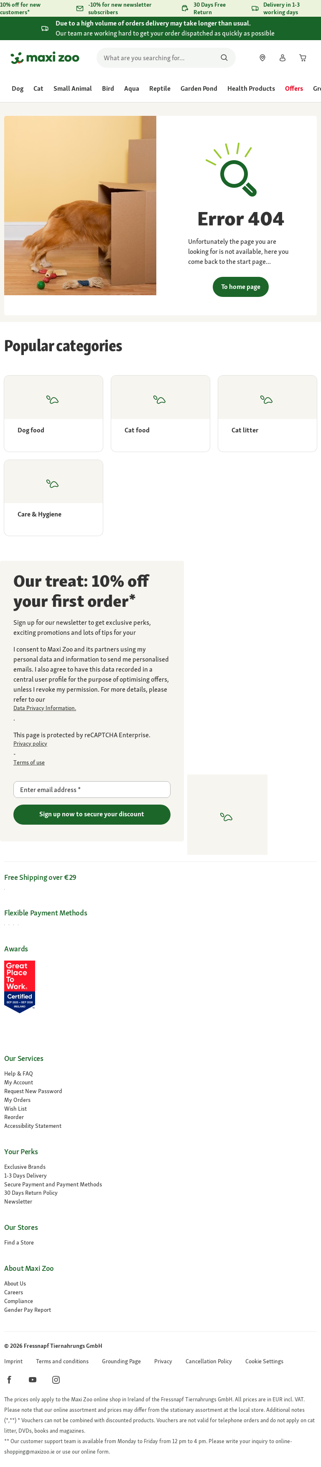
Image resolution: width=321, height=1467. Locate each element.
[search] (166, 58)
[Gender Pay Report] (160, 1310)
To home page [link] (240, 286)
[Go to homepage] (45, 57)
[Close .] (307, 28)
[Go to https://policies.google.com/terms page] (92, 762)
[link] (262, 57)
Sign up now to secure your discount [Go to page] (91, 814)
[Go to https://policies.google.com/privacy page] (92, 743)
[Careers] (160, 1292)
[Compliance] (160, 1301)
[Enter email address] (92, 789)
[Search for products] (224, 58)
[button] (264, 1361)
